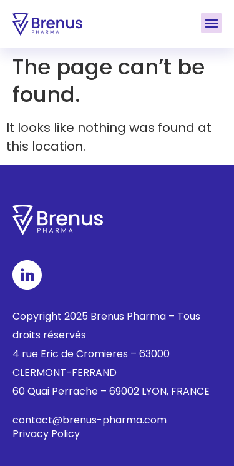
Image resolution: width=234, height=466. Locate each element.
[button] (211, 23)
